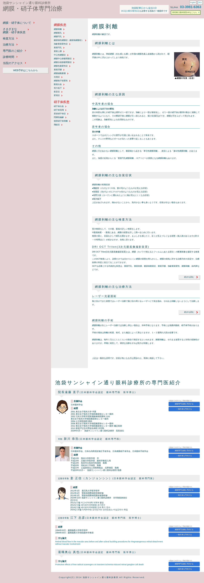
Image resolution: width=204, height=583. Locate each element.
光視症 (57, 77)
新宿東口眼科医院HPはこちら (184, 12)
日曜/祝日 (134, 11)
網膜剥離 (58, 29)
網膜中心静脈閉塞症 (63, 59)
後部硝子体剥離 (61, 121)
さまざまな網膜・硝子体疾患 (14, 30)
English (193, 3)
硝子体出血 (59, 106)
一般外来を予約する (184, 409)
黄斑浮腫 (58, 70)
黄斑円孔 (58, 48)
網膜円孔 (58, 37)
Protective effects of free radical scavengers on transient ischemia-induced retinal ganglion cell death (99, 564)
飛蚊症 (57, 125)
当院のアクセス (13, 63)
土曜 (128, 11)
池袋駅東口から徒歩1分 (144, 8)
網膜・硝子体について (17, 22)
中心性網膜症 (60, 55)
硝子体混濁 (59, 110)
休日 (123, 11)
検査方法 (8, 38)
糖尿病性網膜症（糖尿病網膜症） (69, 40)
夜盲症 (57, 92)
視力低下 (58, 88)
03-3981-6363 (190, 7)
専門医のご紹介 (13, 50)
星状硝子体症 (60, 114)
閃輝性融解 (59, 117)
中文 (200, 3)
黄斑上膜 (58, 51)
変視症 (57, 95)
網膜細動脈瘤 (60, 73)
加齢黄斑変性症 (61, 44)
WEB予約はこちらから (25, 70)
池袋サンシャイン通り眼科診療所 (27, 3)
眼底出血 (58, 84)
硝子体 (105, 109)
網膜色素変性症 (61, 66)
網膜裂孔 (58, 33)
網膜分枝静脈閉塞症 (63, 62)
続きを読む (189, 277)
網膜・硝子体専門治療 (32, 8)
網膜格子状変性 (61, 81)
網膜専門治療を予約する (184, 404)
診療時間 (8, 56)
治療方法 (8, 44)
